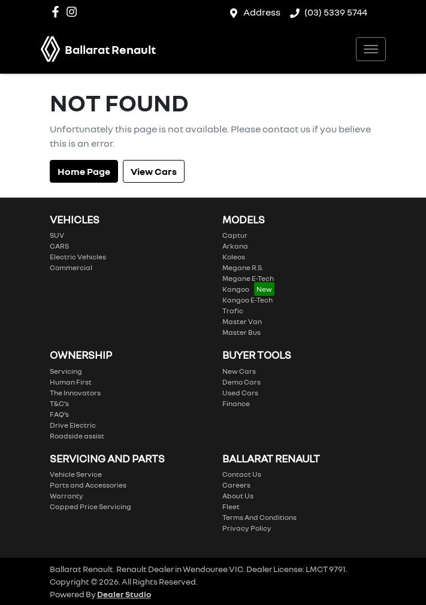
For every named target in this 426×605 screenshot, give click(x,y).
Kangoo (235, 289)
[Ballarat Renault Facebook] (58, 11)
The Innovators (75, 392)
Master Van (242, 321)
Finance (236, 403)
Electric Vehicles (78, 256)
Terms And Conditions (259, 517)
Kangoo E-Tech (247, 299)
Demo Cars (241, 381)
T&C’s (59, 403)
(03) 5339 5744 (335, 12)
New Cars (239, 371)
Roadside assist (77, 435)
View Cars (154, 171)
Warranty (66, 495)
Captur (234, 235)
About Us (237, 495)
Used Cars (240, 392)
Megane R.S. (242, 267)
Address (261, 12)
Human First (71, 381)
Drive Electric (73, 425)
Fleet (231, 506)
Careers (236, 484)
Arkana (235, 245)
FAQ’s (59, 414)
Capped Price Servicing (90, 506)
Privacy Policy (246, 528)
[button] (371, 49)
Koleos (233, 256)
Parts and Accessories (88, 484)
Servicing (66, 371)
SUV (57, 235)
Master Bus (241, 332)
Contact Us (241, 474)
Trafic (232, 310)
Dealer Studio (124, 594)
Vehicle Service (76, 474)
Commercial (71, 267)
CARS (59, 245)
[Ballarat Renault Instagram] (74, 11)
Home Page (84, 171)
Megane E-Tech (248, 278)
